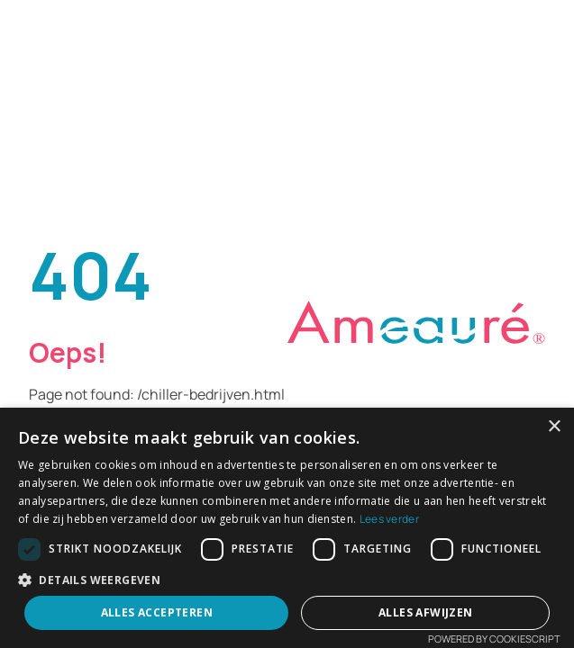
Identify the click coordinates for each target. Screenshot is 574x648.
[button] (287, 580)
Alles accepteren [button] (157, 612)
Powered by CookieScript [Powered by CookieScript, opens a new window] (494, 638)
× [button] (553, 427)
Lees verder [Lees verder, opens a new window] (389, 518)
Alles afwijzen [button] (425, 612)
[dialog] (287, 528)
